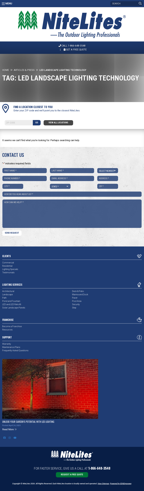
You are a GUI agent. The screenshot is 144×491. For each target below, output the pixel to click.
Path (4, 298)
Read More (9, 429)
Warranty (6, 344)
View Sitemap (103, 483)
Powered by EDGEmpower (120, 483)
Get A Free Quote (75, 49)
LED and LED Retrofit (11, 304)
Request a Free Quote (72, 474)
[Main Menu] (3, 4)
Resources (7, 329)
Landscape (7, 294)
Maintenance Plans (11, 347)
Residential (7, 266)
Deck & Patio (78, 291)
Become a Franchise (12, 326)
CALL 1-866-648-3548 (72, 45)
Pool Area (76, 301)
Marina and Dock (80, 294)
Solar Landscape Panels (13, 307)
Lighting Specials (10, 269)
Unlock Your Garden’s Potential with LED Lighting (28, 422)
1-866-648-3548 (99, 468)
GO (36, 122)
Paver (74, 298)
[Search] (126, 3)
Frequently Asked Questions (15, 350)
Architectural (8, 291)
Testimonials (8, 272)
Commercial (8, 262)
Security (76, 304)
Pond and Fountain (11, 301)
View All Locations (58, 122)
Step (74, 307)
